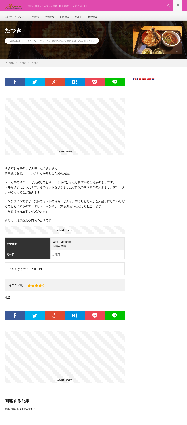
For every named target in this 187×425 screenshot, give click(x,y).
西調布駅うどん (74, 44)
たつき (28, 44)
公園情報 (52, 18)
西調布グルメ (58, 44)
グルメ (82, 18)
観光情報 (97, 18)
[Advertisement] (65, 126)
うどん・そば (44, 44)
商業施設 (68, 18)
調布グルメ (89, 44)
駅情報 (37, 18)
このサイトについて (16, 18)
